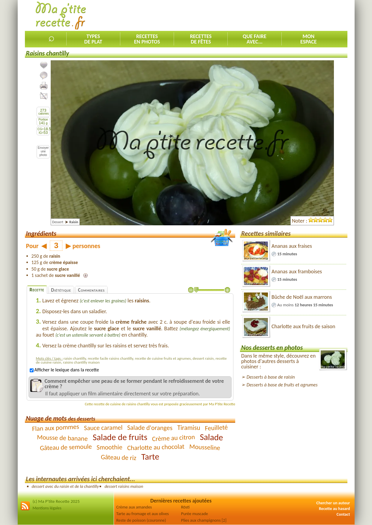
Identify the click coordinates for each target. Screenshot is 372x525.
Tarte (150, 456)
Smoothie (109, 447)
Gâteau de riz (118, 457)
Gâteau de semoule (66, 447)
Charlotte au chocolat (155, 447)
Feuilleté (216, 427)
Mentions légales (47, 508)
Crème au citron (173, 438)
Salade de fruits (120, 436)
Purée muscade (194, 513)
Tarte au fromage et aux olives (142, 513)
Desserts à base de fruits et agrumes (282, 385)
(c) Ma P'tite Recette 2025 (56, 501)
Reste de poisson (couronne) (141, 520)
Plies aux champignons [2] (203, 520)
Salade (211, 436)
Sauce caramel (103, 427)
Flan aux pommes (55, 427)
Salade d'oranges (149, 427)
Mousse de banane (62, 437)
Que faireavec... (254, 39)
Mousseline (204, 447)
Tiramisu (188, 428)
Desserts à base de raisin (271, 377)
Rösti (185, 507)
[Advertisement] (238, 15)
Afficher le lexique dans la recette (64, 370)
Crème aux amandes (134, 507)
